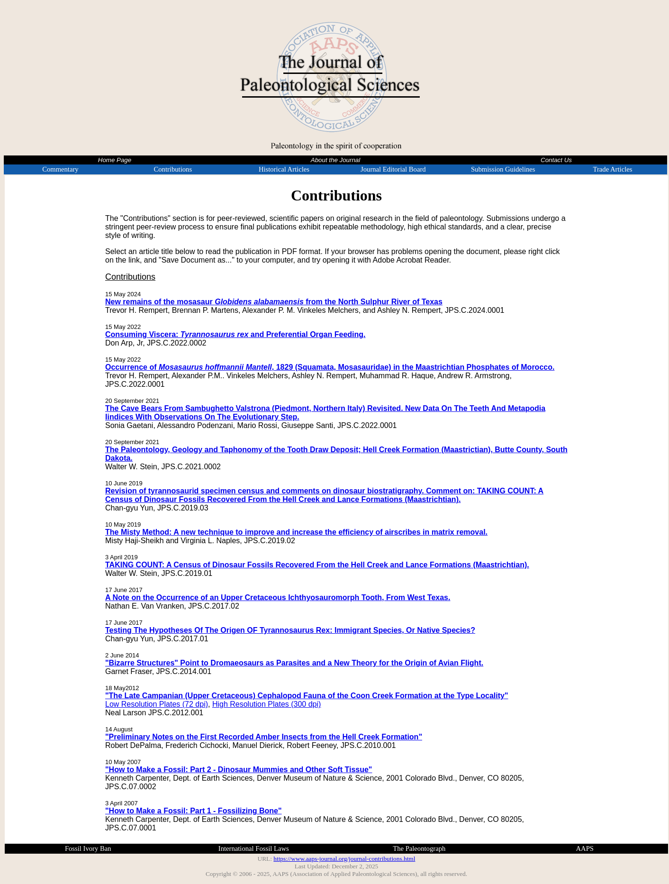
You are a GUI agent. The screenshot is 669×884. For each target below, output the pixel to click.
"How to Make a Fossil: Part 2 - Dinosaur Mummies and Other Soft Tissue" (238, 770)
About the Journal (335, 160)
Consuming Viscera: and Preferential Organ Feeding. (235, 334)
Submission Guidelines (503, 169)
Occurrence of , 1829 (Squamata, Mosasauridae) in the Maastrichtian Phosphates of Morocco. (329, 367)
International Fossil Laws (253, 848)
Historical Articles (284, 169)
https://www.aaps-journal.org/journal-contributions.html (344, 858)
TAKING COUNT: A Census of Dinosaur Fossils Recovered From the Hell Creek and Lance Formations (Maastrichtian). (317, 565)
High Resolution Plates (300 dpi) (266, 704)
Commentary (60, 169)
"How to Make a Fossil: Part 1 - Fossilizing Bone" (193, 811)
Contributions (173, 169)
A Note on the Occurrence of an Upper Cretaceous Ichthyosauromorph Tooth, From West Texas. (277, 597)
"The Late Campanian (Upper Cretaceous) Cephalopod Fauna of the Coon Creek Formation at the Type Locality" (306, 696)
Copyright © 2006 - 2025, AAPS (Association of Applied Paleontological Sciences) (311, 873)
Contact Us (556, 160)
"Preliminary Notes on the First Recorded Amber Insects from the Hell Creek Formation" (263, 737)
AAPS (585, 848)
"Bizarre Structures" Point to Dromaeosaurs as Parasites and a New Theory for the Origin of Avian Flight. (294, 663)
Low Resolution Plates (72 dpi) (156, 704)
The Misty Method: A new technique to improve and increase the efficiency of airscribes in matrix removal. (296, 532)
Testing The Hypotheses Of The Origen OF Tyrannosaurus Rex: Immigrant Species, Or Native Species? (290, 630)
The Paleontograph (419, 848)
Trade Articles (613, 169)
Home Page (114, 160)
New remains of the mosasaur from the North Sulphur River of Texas (274, 302)
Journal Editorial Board (393, 169)
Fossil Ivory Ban (88, 848)
